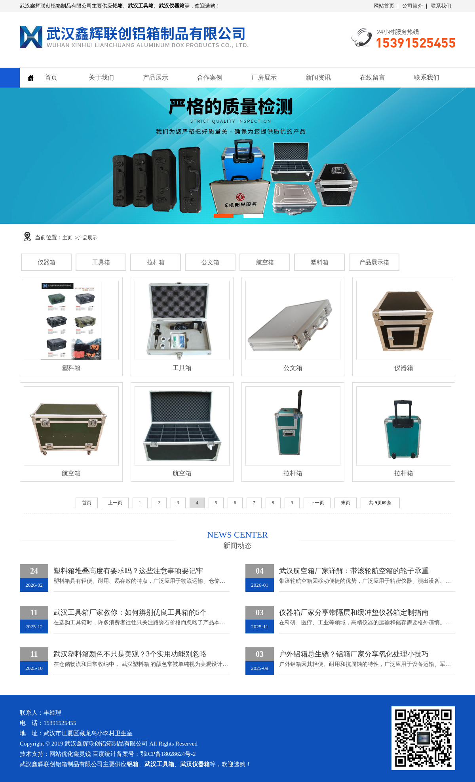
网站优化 (61, 754)
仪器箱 (46, 262)
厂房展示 (264, 77)
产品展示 (155, 77)
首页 (51, 77)
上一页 (115, 502)
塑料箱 (320, 262)
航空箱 (265, 262)
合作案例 (209, 77)
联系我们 (441, 6)
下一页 (317, 502)
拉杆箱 (156, 262)
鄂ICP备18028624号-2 (168, 754)
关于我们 (101, 77)
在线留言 (372, 77)
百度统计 (104, 754)
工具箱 (101, 262)
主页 (67, 237)
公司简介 (412, 6)
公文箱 (210, 262)
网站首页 (384, 6)
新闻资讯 (318, 77)
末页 (345, 502)
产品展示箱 (374, 262)
